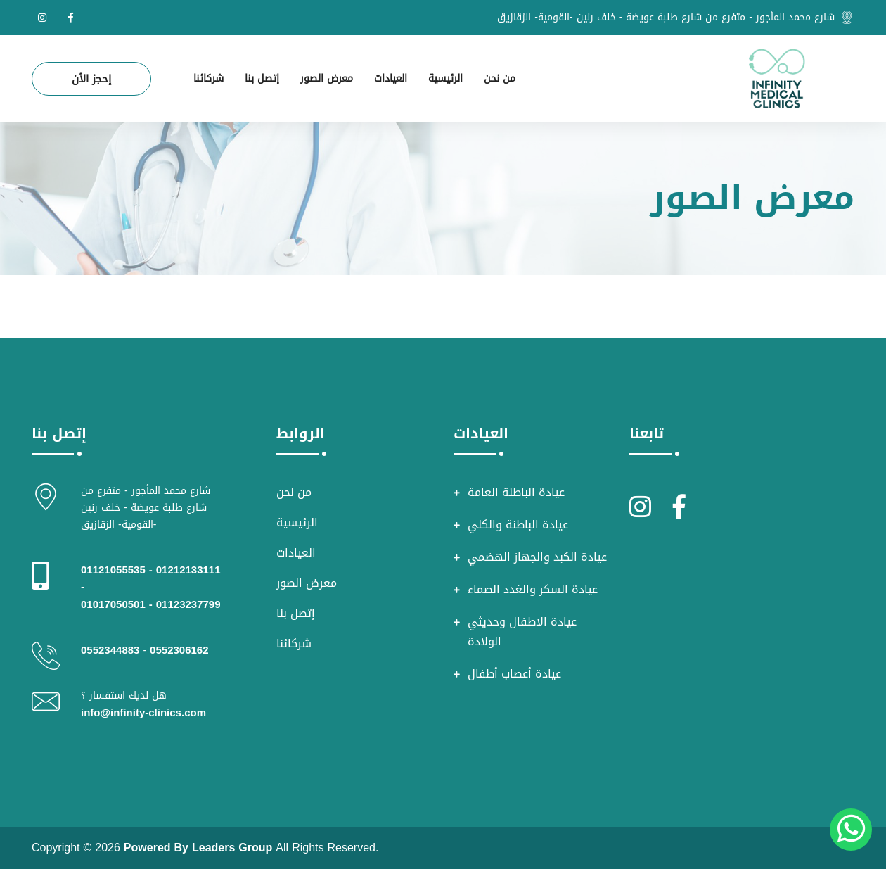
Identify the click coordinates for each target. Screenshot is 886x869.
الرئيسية (445, 78)
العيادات (390, 78)
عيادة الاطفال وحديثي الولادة (522, 632)
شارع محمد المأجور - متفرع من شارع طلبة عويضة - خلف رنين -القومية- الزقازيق (666, 18)
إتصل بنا (262, 78)
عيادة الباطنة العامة (516, 492)
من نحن (499, 78)
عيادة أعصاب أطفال (514, 674)
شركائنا (208, 78)
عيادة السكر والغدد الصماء (533, 590)
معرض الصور (326, 78)
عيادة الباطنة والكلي (518, 525)
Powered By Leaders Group (198, 847)
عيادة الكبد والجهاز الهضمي (537, 557)
